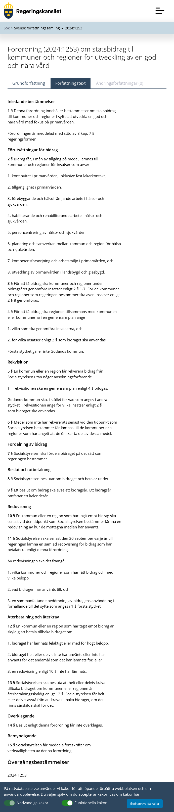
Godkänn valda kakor (144, 803)
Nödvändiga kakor (32, 802)
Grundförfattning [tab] (28, 83)
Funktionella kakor (90, 802)
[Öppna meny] (160, 11)
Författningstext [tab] (70, 83)
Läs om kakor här (124, 794)
